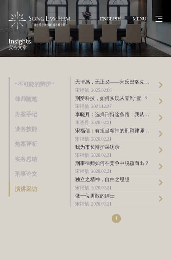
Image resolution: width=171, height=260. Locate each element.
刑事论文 (26, 174)
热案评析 (26, 144)
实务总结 (26, 160)
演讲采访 (26, 190)
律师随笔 (26, 100)
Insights (20, 41)
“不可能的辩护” (34, 85)
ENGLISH (110, 18)
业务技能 (26, 130)
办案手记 (26, 115)
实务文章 (18, 47)
